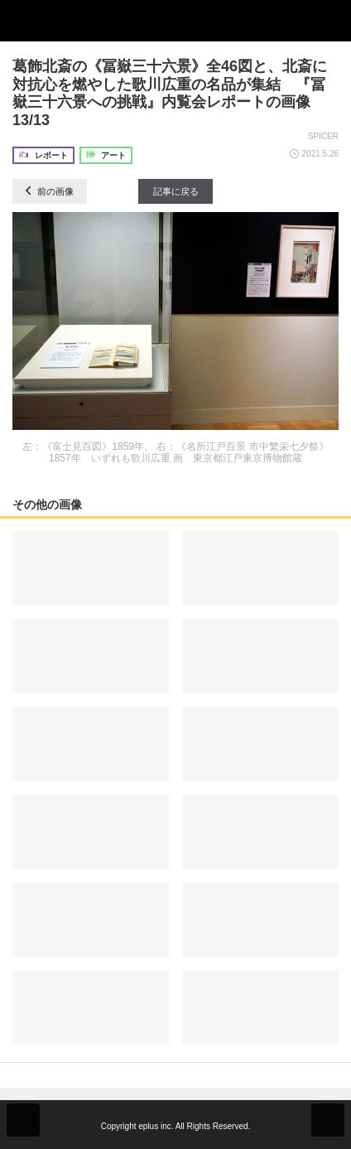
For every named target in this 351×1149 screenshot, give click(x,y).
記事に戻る (176, 191)
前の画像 (50, 191)
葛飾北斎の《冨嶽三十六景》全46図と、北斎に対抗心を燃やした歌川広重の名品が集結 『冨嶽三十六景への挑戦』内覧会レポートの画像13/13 (169, 93)
